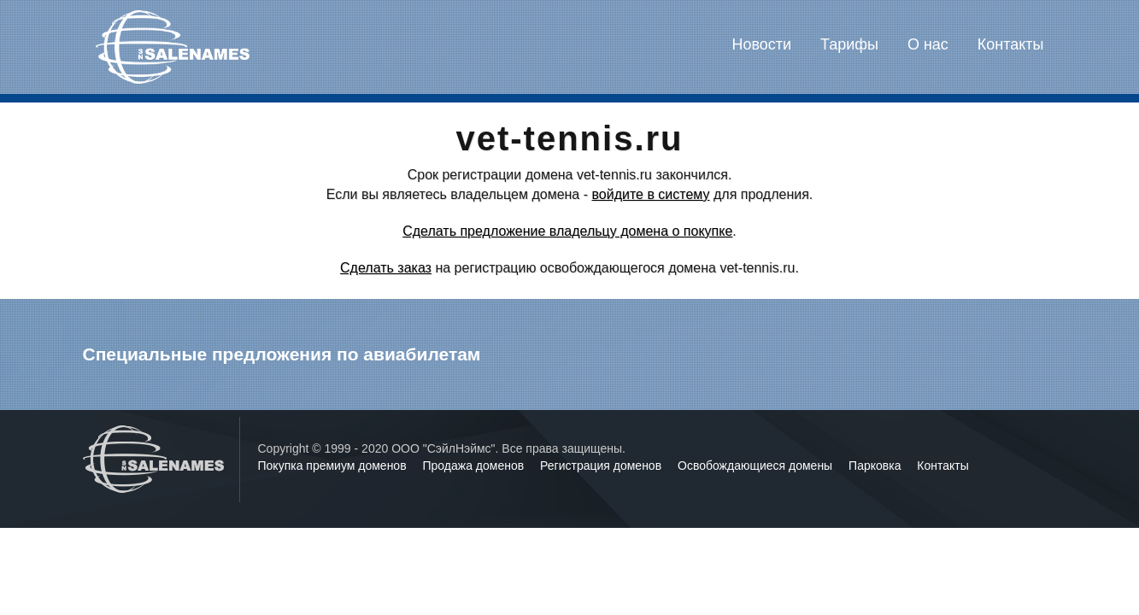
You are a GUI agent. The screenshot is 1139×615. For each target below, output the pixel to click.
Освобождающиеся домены (757, 465)
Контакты (1011, 44)
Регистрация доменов (602, 465)
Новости (761, 44)
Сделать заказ (386, 268)
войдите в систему (650, 194)
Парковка (876, 465)
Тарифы (849, 44)
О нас (927, 44)
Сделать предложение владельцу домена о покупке (567, 231)
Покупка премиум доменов (334, 465)
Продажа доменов (475, 465)
